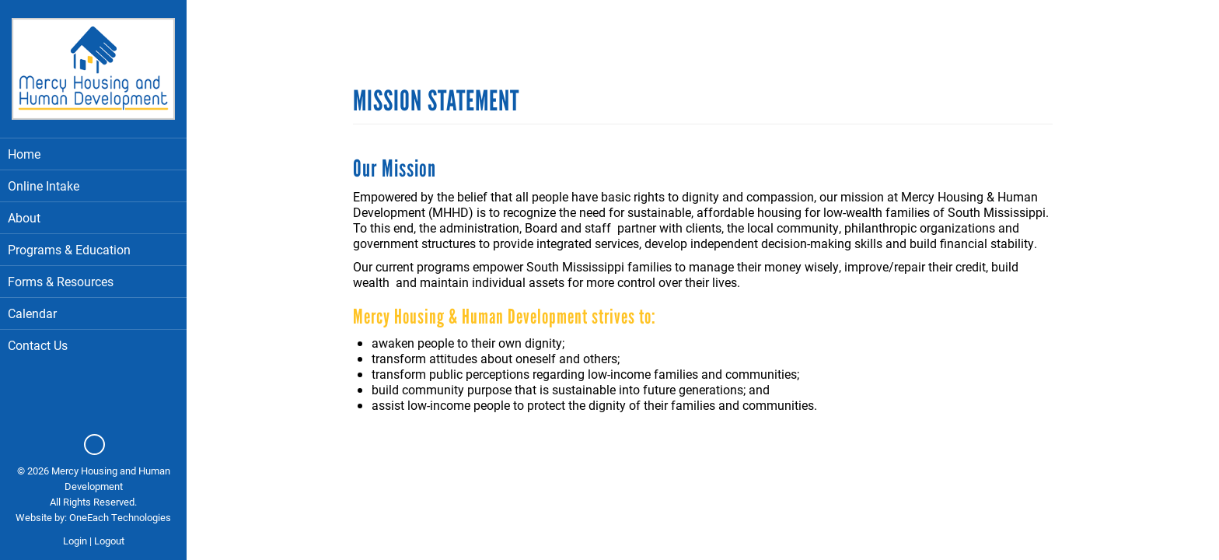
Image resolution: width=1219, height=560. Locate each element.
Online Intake (43, 185)
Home (24, 153)
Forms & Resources (61, 281)
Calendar (32, 313)
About (93, 217)
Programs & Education (93, 249)
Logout (109, 541)
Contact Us (38, 345)
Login (75, 541)
